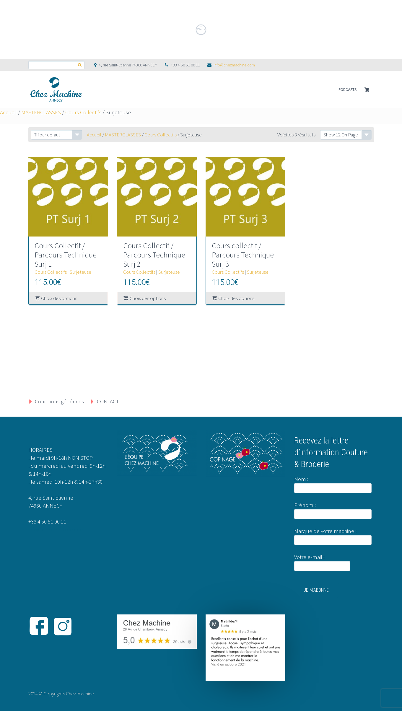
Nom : (301, 478)
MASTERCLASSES (41, 112)
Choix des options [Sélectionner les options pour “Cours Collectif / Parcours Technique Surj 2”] (148, 298)
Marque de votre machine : (325, 530)
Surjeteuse (80, 272)
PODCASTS (347, 90)
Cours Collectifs (83, 112)
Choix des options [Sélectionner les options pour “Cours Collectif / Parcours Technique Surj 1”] (59, 298)
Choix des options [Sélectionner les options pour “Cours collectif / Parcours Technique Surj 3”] (236, 298)
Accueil (8, 112)
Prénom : (305, 504)
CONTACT (108, 401)
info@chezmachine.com (234, 65)
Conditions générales (59, 401)
